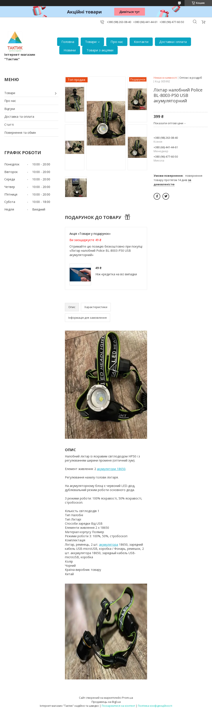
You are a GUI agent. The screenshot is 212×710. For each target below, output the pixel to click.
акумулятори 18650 (111, 469)
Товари (90, 41)
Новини (70, 50)
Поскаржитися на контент (118, 706)
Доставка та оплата (19, 116)
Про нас (117, 41)
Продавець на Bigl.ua (106, 702)
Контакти (141, 41)
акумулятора (108, 544)
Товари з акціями (100, 50)
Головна (67, 41)
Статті (9, 124)
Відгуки (9, 109)
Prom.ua (127, 698)
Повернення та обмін (20, 133)
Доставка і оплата (173, 41)
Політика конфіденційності (155, 706)
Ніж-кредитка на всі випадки (116, 274)
